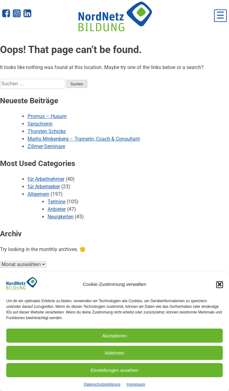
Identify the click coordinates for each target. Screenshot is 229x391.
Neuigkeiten (61, 217)
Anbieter (57, 209)
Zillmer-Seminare (46, 146)
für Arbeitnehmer (46, 179)
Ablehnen (114, 356)
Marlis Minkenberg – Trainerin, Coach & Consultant (84, 139)
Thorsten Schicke (47, 131)
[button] (219, 288)
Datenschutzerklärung (102, 387)
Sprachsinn (40, 124)
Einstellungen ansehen (114, 373)
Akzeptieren (114, 338)
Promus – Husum (47, 116)
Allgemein (38, 194)
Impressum (136, 387)
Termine (56, 202)
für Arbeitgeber (44, 187)
